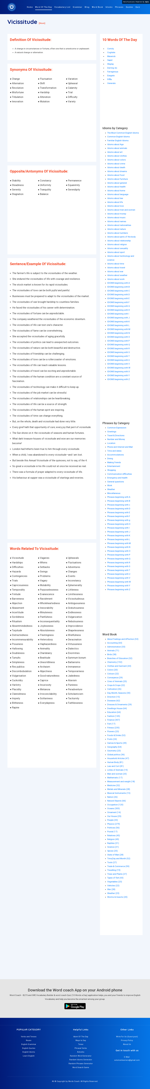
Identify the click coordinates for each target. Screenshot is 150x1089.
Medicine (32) (113, 785)
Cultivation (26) (114, 689)
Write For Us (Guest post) (127, 1037)
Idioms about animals (117, 148)
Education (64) (114, 712)
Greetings (111, 431)
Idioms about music (116, 217)
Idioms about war (115, 271)
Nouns (29, 1040)
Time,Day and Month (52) (118, 858)
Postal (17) (112, 831)
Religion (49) (113, 839)
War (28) (111, 889)
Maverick (111, 56)
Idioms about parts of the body (121, 237)
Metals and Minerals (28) (118, 789)
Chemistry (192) (114, 662)
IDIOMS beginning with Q (118, 344)
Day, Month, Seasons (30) (118, 693)
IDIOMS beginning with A (118, 283)
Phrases (119, 7)
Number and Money (116, 439)
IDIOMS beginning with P (118, 341)
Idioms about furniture (117, 179)
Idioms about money (116, 213)
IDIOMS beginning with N (118, 333)
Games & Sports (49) (117, 743)
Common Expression (116, 427)
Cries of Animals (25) (117, 681)
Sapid (109, 60)
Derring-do (112, 68)
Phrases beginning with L (118, 539)
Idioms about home (116, 190)
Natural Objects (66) (116, 801)
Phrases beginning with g (118, 520)
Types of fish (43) (115, 878)
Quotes (129, 7)
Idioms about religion (117, 244)
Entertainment (113, 466)
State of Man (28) (115, 854)
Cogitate (111, 52)
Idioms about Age (115, 144)
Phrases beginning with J (118, 531)
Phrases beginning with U (118, 574)
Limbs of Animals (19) (117, 770)
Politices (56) (113, 827)
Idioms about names (116, 221)
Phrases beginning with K (118, 535)
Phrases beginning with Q (118, 558)
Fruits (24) (112, 739)
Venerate (111, 83)
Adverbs (80, 1052)
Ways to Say (80, 1040)
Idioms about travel (116, 267)
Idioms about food (115, 175)
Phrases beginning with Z (118, 589)
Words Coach (74, 1081)
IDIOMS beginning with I (118, 314)
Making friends (114, 462)
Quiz (138, 7)
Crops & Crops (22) (116, 685)
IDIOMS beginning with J (118, 317)
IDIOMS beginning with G (118, 306)
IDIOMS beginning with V (118, 364)
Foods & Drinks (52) (116, 735)
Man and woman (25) (117, 774)
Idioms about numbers (117, 233)
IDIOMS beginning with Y (118, 375)
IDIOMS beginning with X (118, 371)
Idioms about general (117, 183)
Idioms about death (116, 167)
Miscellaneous (113, 493)
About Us (127, 1044)
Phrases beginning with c (118, 505)
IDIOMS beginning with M (118, 329)
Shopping (111, 470)
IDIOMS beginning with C (118, 290)
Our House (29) (114, 816)
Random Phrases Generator (81, 1064)
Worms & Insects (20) (117, 897)
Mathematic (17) (115, 777)
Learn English (29, 1056)
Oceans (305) (113, 808)
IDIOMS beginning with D (118, 294)
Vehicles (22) (113, 885)
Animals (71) (113, 650)
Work (109, 485)
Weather (111, 489)
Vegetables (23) (114, 881)
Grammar (77, 7)
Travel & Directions (115, 435)
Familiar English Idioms (118, 140)
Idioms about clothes (117, 156)
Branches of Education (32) (119, 658)
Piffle (109, 79)
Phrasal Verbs (81, 1048)
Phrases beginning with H (118, 524)
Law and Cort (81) (115, 766)
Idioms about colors (116, 160)
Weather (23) (113, 893)
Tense (81, 1044)
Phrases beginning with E (118, 512)
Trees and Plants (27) (117, 874)
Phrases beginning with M (119, 543)
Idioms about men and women (121, 210)
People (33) (112, 820)
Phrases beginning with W (119, 582)
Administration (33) (116, 647)
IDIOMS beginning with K (118, 321)
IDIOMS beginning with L (118, 325)
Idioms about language (117, 194)
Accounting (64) (114, 643)
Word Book (97, 7)
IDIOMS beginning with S (118, 352)
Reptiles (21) (113, 843)
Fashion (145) (113, 716)
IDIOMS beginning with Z (118, 379)
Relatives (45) (113, 835)
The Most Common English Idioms (123, 133)
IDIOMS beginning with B (118, 287)
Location (111, 443)
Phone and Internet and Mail (120, 447)
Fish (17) (111, 724)
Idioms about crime (116, 163)
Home (30, 7)
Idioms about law (115, 198)
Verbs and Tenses (29, 1037)
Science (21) (113, 847)
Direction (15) (113, 697)
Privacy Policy (127, 1040)
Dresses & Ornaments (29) (119, 704)
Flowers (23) (113, 731)
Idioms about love (115, 206)
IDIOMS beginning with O (118, 337)
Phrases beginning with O (118, 551)
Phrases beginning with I (118, 528)
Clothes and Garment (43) (119, 666)
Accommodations (115, 454)
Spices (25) (112, 851)
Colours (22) (113, 673)
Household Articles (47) (118, 758)
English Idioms (29, 1052)
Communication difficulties (119, 474)
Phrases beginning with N (118, 547)
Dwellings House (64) (117, 708)
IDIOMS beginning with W (118, 367)
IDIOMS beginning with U (118, 360)
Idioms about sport (116, 252)
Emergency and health (117, 478)
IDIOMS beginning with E (118, 298)
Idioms (109, 7)
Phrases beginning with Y (118, 585)
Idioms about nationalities (119, 225)
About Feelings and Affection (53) (122, 639)
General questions (115, 481)
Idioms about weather (117, 275)
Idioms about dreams (117, 171)
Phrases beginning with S (118, 566)
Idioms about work (115, 279)
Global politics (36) (116, 754)
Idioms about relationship (119, 240)
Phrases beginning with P (118, 555)
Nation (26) (112, 797)
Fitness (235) (113, 727)
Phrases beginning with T (118, 570)
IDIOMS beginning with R (118, 348)
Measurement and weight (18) (121, 781)
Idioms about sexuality (117, 248)
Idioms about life (115, 202)
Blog (87, 7)
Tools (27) (112, 862)
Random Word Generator (80, 1056)
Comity (110, 48)
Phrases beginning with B (118, 501)
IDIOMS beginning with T (118, 356)
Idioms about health (116, 186)
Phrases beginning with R (118, 562)
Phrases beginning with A (118, 497)
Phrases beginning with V (118, 578)
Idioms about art (114, 152)
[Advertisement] (52, 133)
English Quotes (28, 1048)
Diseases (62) (113, 700)
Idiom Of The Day (80, 1037)
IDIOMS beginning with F (118, 302)
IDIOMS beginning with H (118, 310)
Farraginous (112, 71)
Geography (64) (114, 747)
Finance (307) (113, 720)
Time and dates (114, 451)
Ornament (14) (114, 812)
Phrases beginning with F (118, 516)
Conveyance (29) (115, 677)
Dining (110, 458)
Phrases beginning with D (118, 508)
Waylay (110, 64)
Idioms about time (115, 263)
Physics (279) (113, 824)
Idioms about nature (116, 229)
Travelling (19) (113, 870)
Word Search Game (80, 1067)
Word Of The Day (43, 7)
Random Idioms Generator (80, 1060)
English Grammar (28, 1044)
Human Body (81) (115, 762)
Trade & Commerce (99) (118, 866)
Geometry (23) (114, 750)
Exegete (111, 75)
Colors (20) (112, 670)
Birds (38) (111, 654)
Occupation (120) (115, 804)
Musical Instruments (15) (118, 793)
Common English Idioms (118, 136)
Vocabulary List (62, 7)
